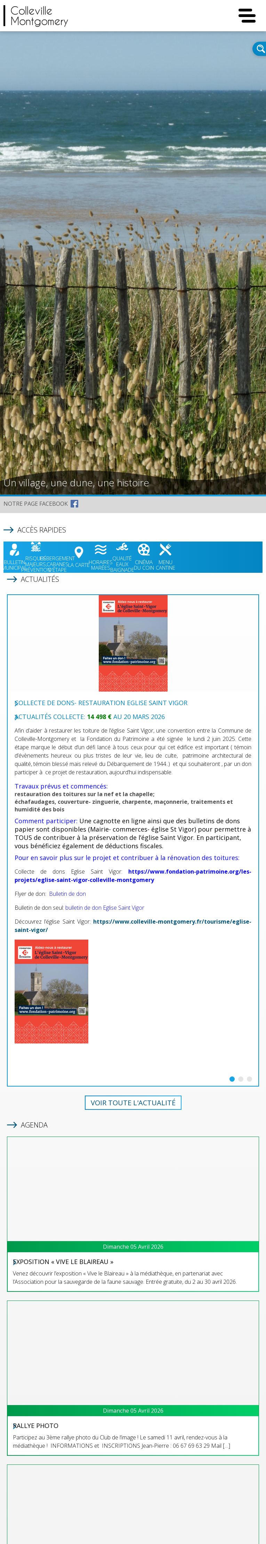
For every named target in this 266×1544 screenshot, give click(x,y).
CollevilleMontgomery (39, 16)
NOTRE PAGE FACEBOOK (35, 503)
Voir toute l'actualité (133, 1102)
